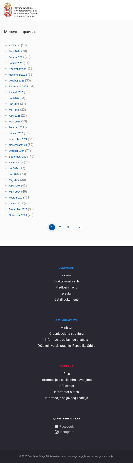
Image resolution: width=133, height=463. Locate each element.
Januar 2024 (16, 203)
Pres (66, 374)
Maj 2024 (14, 180)
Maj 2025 (14, 109)
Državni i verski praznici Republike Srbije (66, 346)
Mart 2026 (14, 51)
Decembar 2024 (18, 139)
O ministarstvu (66, 320)
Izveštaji (66, 293)
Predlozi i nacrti (67, 287)
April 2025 (14, 115)
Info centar (66, 386)
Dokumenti (66, 268)
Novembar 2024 (18, 144)
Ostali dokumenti (66, 299)
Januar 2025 (16, 133)
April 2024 (14, 185)
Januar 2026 (16, 63)
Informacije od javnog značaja (66, 340)
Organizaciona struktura (66, 333)
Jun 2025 (14, 104)
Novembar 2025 (18, 74)
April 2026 (14, 45)
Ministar (66, 327)
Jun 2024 (14, 174)
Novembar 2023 (18, 215)
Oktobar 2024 (16, 150)
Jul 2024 (14, 168)
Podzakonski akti (66, 281)
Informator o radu (66, 392)
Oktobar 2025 (16, 80)
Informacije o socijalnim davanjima (66, 380)
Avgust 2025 (16, 92)
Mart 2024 (14, 191)
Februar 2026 (16, 57)
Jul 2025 (14, 98)
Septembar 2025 (18, 86)
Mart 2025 (14, 121)
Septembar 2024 (18, 156)
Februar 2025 (16, 127)
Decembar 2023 (18, 209)
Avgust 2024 (16, 162)
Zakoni (67, 275)
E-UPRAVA (66, 366)
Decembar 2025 (18, 68)
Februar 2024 (16, 197)
